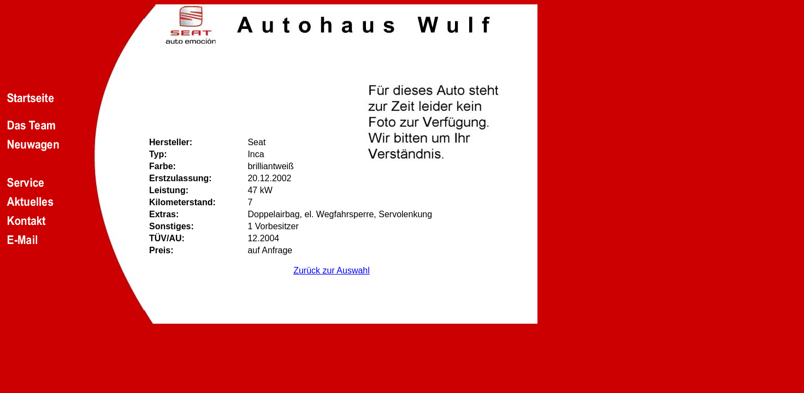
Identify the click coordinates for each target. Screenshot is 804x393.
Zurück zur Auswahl (331, 270)
